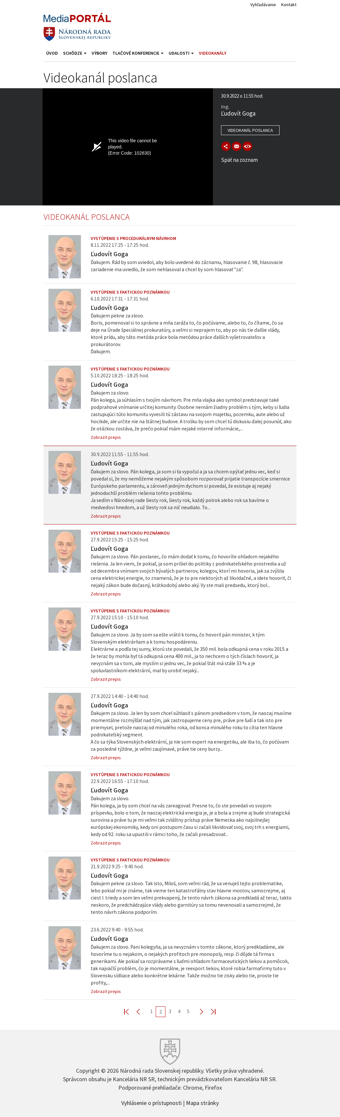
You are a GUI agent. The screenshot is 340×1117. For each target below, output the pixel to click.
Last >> (209, 1011)
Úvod (52, 53)
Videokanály (212, 53)
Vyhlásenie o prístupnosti (151, 1102)
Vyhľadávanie (263, 4)
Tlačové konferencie (137, 53)
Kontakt (288, 4)
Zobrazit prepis (106, 437)
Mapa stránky (202, 1102)
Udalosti (181, 53)
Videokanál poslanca (250, 130)
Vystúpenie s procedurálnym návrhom (133, 238)
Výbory (99, 53)
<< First (130, 1011)
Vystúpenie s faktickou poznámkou (130, 292)
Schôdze (74, 53)
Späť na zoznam (239, 159)
